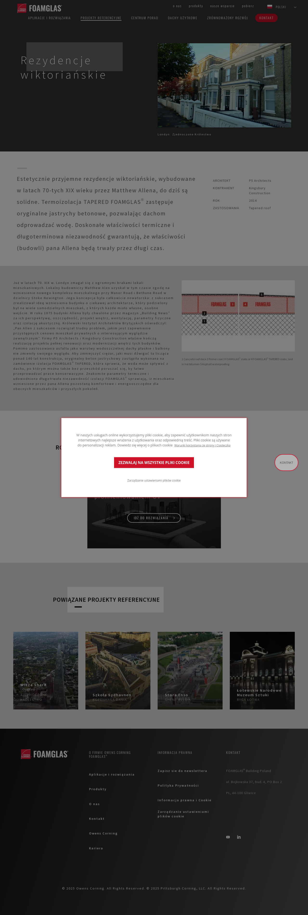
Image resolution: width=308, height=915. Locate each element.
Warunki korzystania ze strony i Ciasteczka (202, 445)
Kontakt (286, 462)
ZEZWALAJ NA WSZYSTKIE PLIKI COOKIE (154, 462)
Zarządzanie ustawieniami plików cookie (154, 480)
